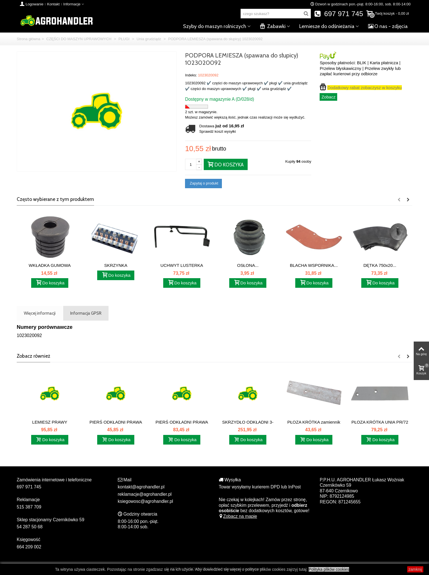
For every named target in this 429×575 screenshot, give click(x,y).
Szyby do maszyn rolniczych (214, 26)
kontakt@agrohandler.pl (141, 486)
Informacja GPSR (85, 313)
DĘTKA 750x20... (379, 265)
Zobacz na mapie (238, 516)
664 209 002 (29, 546)
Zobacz (328, 97)
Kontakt (53, 4)
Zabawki (273, 26)
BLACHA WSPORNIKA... (314, 265)
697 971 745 (338, 14)
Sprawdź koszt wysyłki (217, 131)
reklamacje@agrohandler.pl (145, 494)
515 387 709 (29, 507)
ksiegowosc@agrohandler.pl (145, 501)
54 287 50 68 (30, 526)
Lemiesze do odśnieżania (326, 26)
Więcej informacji (40, 313)
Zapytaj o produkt (203, 183)
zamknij (415, 569)
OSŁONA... (248, 265)
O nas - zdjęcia (388, 26)
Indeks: (191, 75)
